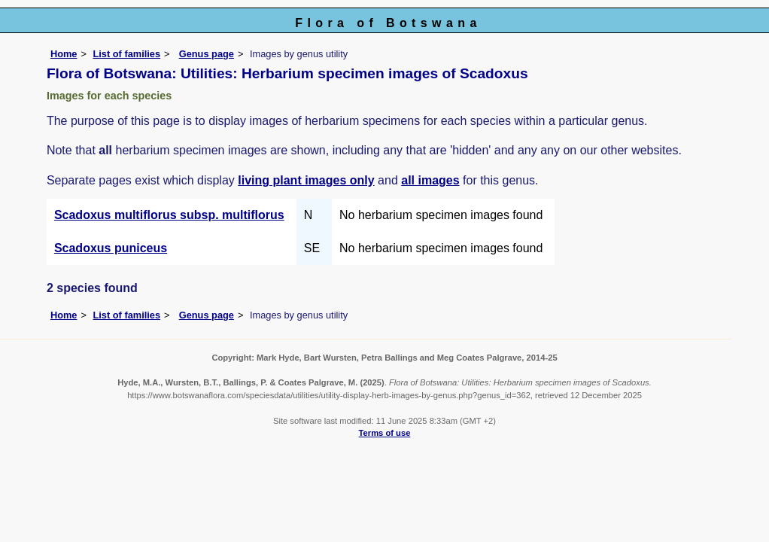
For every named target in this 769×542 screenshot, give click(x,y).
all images (430, 180)
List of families (126, 53)
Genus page (206, 53)
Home (64, 53)
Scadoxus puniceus (110, 248)
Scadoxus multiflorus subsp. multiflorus (169, 215)
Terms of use (385, 432)
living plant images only (306, 180)
